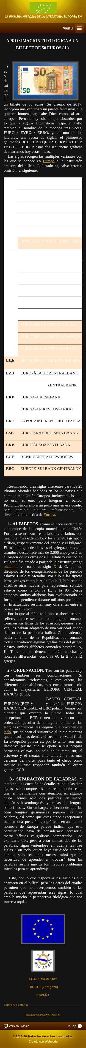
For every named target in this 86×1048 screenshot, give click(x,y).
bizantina (11, 566)
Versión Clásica (19, 1026)
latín (7, 732)
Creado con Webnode (42, 1041)
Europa (48, 161)
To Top (71, 1026)
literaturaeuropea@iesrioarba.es (43, 1014)
